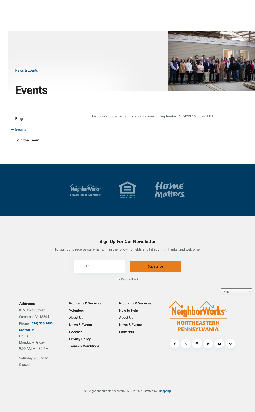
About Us (76, 318)
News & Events (80, 325)
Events (20, 129)
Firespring (164, 391)
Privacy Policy (80, 339)
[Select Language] (236, 291)
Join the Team (27, 140)
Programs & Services (85, 303)
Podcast (75, 332)
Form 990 (126, 332)
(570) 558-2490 (42, 323)
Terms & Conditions (84, 346)
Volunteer (76, 311)
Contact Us (26, 330)
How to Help (128, 311)
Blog (19, 119)
